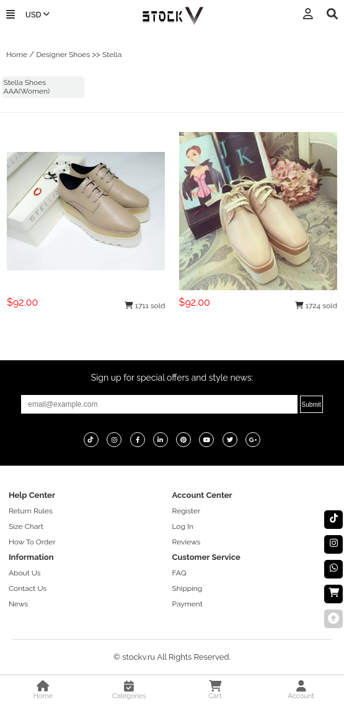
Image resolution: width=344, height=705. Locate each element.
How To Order (32, 542)
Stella (111, 54)
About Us (25, 573)
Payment (187, 604)
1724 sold (316, 305)
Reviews (186, 542)
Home (16, 54)
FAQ (179, 573)
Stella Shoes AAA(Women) (27, 86)
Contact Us (27, 588)
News (18, 604)
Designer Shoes (63, 54)
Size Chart (26, 526)
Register (186, 511)
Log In (182, 526)
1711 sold (145, 305)
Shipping (187, 588)
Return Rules (31, 511)
